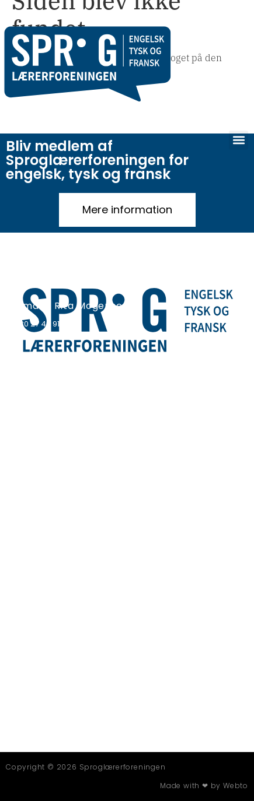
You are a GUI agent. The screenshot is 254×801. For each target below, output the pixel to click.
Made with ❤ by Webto (204, 786)
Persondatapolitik (40, 363)
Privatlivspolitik (36, 356)
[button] (238, 140)
